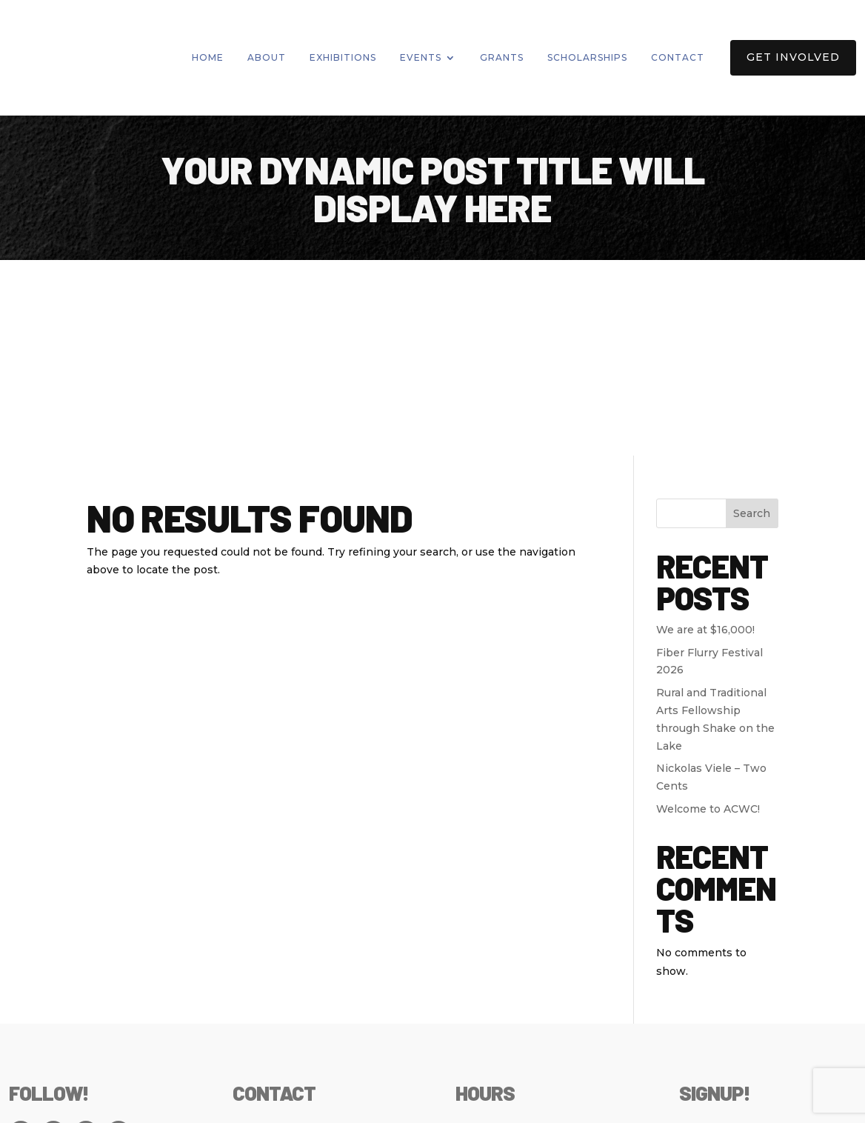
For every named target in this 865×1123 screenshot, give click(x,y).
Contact (677, 57)
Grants (502, 57)
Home (208, 57)
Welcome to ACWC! (708, 614)
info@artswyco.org (283, 1010)
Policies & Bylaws (148, 1104)
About (266, 57)
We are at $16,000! (705, 434)
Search (751, 317)
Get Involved (793, 57)
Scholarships (587, 57)
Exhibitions (343, 57)
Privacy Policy (48, 1104)
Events (420, 57)
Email (697, 934)
